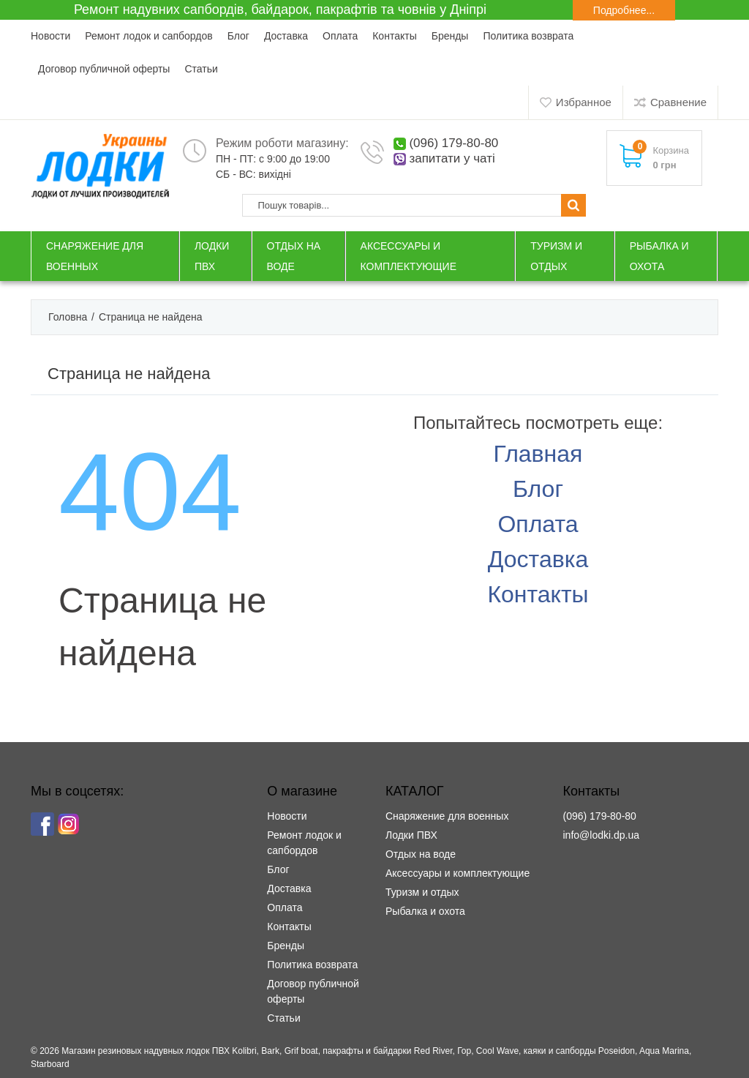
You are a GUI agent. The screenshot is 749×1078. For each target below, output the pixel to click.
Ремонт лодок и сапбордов (148, 36)
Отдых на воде (420, 854)
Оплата (340, 36)
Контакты (394, 36)
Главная (538, 454)
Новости (50, 36)
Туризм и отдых (422, 892)
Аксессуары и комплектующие (457, 873)
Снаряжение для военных (446, 816)
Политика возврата (528, 36)
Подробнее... (624, 10)
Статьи (200, 69)
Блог (238, 36)
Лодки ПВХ (411, 835)
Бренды (450, 36)
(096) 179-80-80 (453, 143)
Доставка (286, 36)
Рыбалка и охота (425, 911)
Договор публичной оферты (104, 69)
